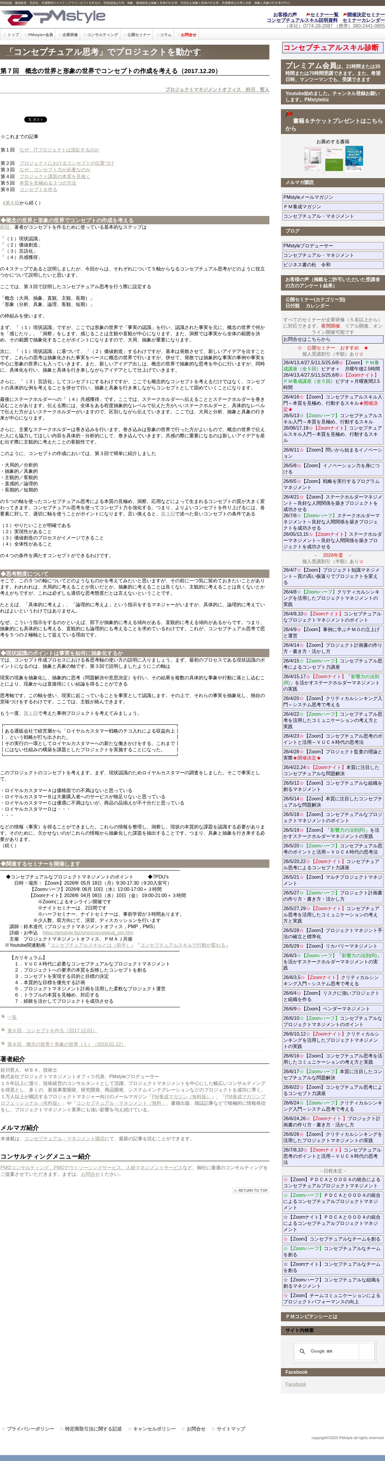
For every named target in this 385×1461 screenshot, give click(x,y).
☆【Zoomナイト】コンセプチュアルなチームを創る (332, 1267)
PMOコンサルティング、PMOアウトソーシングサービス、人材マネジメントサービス (92, 1167)
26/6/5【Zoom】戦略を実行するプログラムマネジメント (331, 484)
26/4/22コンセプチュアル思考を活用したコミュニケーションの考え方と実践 (332, 720)
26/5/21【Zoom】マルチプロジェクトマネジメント (332, 880)
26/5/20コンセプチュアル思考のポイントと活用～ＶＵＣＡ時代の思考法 (332, 848)
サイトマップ (231, 1428)
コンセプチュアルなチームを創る (332, 1251)
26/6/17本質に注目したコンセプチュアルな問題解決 (332, 1074)
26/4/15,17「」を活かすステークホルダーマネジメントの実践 (331, 682)
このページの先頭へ (250, 1190)
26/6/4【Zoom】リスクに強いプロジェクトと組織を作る (331, 996)
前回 (4, 227)
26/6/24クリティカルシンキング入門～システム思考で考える (332, 1106)
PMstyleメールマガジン (329, 197)
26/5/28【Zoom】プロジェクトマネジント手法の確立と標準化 (332, 933)
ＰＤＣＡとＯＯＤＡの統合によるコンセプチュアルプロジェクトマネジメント (332, 1201)
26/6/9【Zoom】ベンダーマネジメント (333, 1008)
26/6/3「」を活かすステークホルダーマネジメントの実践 (332, 961)
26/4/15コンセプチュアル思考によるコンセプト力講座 (332, 664)
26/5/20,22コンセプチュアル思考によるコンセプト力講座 (331, 864)
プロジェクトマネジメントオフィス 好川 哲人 (217, 89)
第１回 (31, 713)
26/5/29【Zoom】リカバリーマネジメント (333, 946)
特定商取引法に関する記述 (93, 1428)
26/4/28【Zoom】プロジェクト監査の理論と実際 (332, 754)
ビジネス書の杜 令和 (316, 264)
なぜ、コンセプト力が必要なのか (55, 169)
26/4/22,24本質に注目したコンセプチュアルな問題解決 (331, 770)
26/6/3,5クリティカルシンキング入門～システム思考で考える (331, 980)
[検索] (333, 1351)
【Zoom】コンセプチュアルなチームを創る (332, 1238)
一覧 (12, 1017)
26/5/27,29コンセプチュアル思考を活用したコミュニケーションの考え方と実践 (331, 914)
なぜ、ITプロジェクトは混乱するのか (59, 149)
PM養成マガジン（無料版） (181, 1096)
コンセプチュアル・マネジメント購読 (64, 1138)
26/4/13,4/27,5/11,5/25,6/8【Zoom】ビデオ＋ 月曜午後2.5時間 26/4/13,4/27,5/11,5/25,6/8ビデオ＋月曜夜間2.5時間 (331, 375)
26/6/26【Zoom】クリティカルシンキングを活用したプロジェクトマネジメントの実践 (332, 1137)
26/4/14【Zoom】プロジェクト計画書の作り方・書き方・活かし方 (332, 648)
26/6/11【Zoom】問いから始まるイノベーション (332, 453)
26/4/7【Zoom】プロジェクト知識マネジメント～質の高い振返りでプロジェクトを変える (331, 576)
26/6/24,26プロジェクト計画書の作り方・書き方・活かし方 (332, 1121)
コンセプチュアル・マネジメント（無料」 (121, 1103)
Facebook (295, 1384)
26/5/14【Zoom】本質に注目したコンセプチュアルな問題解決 (332, 801)
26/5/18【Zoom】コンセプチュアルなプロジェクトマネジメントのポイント (332, 817)
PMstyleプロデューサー (329, 245)
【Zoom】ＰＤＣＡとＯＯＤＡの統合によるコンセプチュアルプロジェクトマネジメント (332, 1182)
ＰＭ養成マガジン (333, 206)
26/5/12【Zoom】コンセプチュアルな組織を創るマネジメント (332, 786)
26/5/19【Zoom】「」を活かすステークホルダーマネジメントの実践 (331, 833)
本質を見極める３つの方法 (48, 183)
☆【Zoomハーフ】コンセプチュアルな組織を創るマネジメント (332, 1283)
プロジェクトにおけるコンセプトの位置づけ (67, 163)
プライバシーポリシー (30, 1428)
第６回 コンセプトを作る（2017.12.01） (52, 1030)
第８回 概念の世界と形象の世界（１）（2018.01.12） (66, 1044)
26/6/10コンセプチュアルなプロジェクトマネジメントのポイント (332, 1021)
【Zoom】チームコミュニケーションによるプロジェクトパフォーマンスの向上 (332, 1298)
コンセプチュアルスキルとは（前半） (90, 945)
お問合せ (90, 1174)
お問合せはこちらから (307, 339)
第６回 (12, 202)
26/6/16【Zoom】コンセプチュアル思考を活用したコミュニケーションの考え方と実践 (332, 1059)
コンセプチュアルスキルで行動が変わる (182, 945)
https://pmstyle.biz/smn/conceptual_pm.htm (88, 932)
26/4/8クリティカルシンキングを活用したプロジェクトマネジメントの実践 (331, 598)
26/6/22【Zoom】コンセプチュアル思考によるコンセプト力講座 (332, 1090)
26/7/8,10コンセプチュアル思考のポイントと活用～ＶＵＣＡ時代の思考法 (332, 1156)
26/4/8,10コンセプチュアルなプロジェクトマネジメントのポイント (332, 617)
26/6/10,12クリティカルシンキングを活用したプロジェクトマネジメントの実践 (331, 1040)
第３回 (168, 513)
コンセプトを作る (38, 189)
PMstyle (86, 17)
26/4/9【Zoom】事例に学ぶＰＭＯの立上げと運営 (331, 632)
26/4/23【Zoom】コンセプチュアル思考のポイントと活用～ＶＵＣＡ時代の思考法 (332, 739)
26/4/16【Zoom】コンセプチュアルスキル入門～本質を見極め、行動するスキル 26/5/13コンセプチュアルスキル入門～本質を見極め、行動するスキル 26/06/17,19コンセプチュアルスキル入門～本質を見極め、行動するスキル (332, 418)
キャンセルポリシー (154, 1428)
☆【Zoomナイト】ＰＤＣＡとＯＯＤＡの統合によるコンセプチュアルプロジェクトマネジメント (332, 1223)
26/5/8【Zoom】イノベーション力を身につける (331, 468)
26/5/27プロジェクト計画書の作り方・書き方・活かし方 (332, 896)
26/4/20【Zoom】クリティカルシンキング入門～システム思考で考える (332, 701)
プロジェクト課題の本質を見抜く (55, 176)
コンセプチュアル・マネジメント (333, 216)
